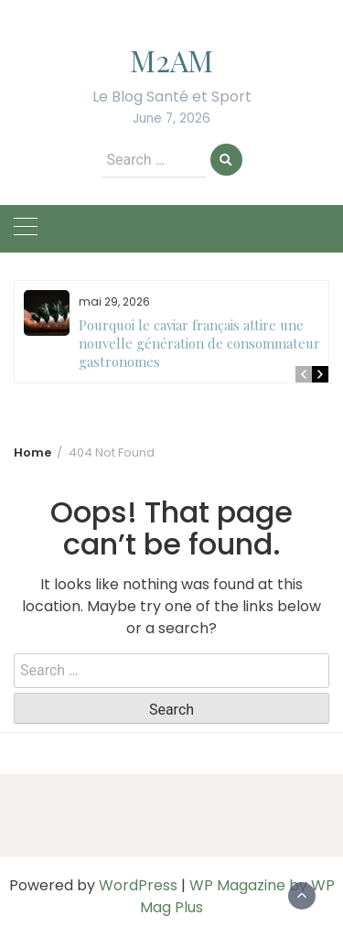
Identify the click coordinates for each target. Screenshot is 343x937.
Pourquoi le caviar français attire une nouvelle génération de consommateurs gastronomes (203, 343)
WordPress (138, 885)
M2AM (171, 60)
